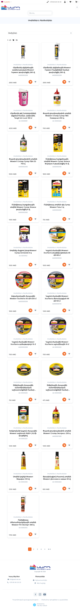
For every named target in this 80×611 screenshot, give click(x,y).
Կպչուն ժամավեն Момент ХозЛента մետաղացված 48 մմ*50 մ (57, 303)
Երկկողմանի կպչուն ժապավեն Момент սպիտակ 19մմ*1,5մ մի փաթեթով (23, 438)
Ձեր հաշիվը (40, 583)
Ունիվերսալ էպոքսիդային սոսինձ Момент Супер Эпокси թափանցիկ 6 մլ (23, 212)
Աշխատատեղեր (40, 580)
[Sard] (40, 567)
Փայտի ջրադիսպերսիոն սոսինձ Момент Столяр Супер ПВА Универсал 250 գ (57, 121)
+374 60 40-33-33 (14, 582)
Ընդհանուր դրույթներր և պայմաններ (54, 599)
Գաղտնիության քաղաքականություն (25, 599)
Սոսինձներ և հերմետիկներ (23, 64)
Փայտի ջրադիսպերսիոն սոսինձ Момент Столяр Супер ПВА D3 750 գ (23, 166)
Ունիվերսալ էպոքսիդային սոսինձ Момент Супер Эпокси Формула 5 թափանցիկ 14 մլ (57, 166)
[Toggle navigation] (77, 7)
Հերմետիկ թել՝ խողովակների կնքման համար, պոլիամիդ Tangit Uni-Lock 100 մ (23, 121)
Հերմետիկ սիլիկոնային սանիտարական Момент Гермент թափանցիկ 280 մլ (23, 70)
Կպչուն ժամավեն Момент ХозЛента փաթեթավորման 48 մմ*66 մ (57, 258)
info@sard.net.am (14, 579)
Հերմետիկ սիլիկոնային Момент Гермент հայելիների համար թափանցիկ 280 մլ (57, 70)
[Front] (10, 7)
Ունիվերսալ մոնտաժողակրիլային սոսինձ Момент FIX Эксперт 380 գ (23, 527)
